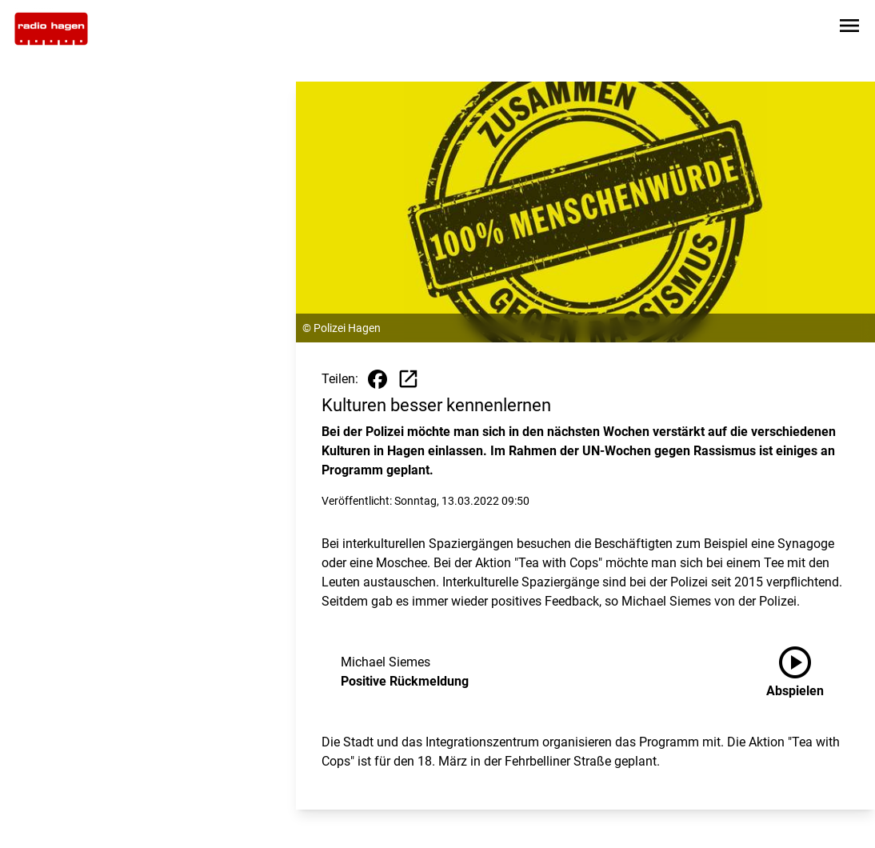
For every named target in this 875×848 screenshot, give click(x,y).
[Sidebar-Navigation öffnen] (849, 28)
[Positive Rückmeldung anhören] (807, 672)
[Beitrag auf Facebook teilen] (377, 379)
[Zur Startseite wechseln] (51, 28)
